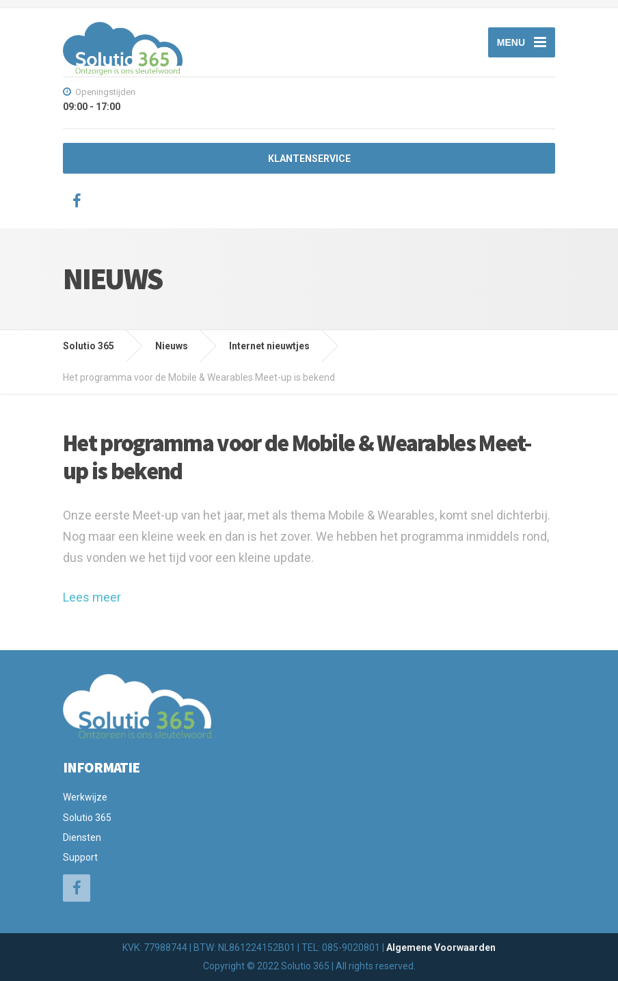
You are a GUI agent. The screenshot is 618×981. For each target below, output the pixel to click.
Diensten (82, 837)
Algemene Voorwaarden (441, 947)
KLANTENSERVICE (309, 158)
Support (80, 857)
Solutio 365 (87, 817)
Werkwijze (85, 797)
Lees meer (92, 597)
